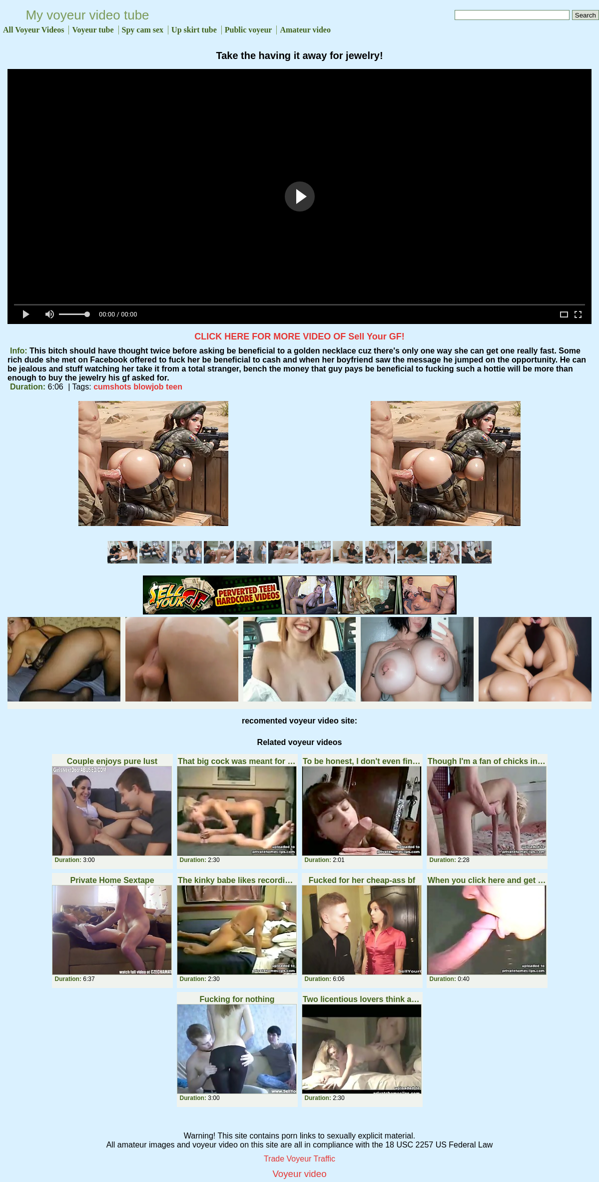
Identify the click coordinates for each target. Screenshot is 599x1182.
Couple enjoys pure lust (112, 761)
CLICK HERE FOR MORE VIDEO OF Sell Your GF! (299, 337)
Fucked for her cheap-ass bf (362, 880)
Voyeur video (299, 1173)
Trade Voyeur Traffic (299, 1158)
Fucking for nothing (236, 999)
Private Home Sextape (112, 880)
